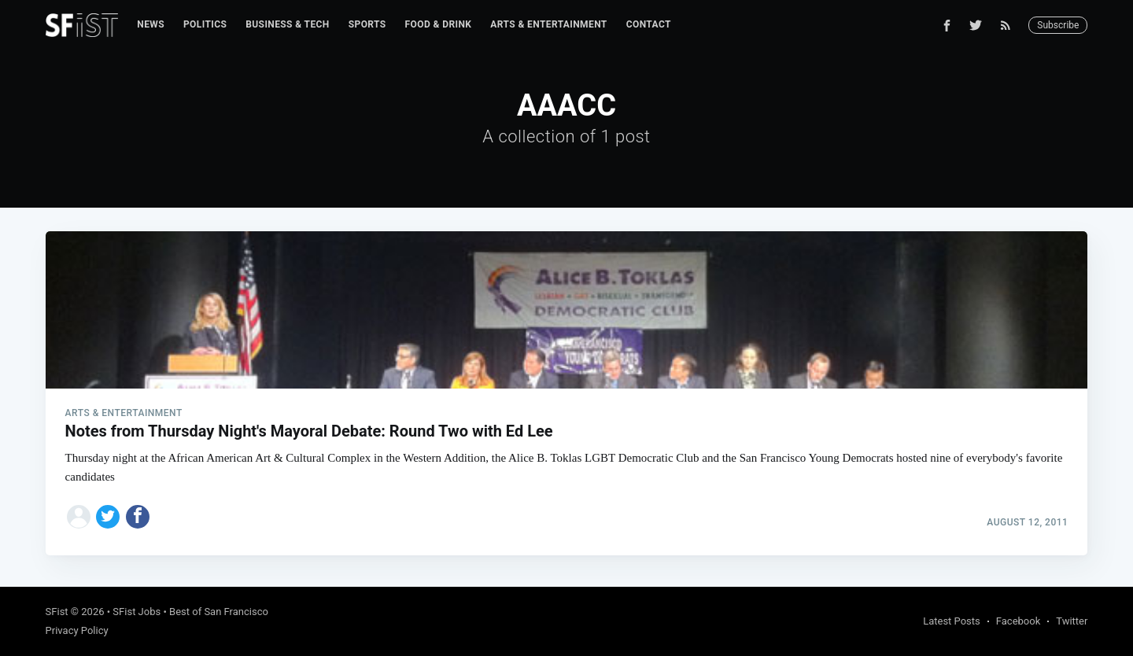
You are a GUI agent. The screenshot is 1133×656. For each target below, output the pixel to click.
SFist (57, 611)
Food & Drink (438, 24)
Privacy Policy (77, 630)
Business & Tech (287, 24)
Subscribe (1058, 25)
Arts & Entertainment (548, 24)
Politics (205, 24)
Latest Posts (951, 621)
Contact (648, 24)
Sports (367, 24)
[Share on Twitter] (107, 516)
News (150, 24)
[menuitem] (150, 24)
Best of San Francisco (218, 611)
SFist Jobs (137, 611)
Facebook (1018, 621)
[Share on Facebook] (137, 516)
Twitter (1071, 621)
